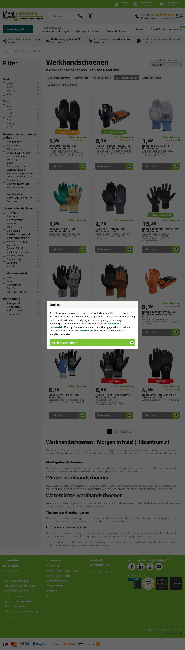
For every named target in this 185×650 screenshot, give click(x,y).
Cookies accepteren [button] (65, 343)
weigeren (84, 330)
